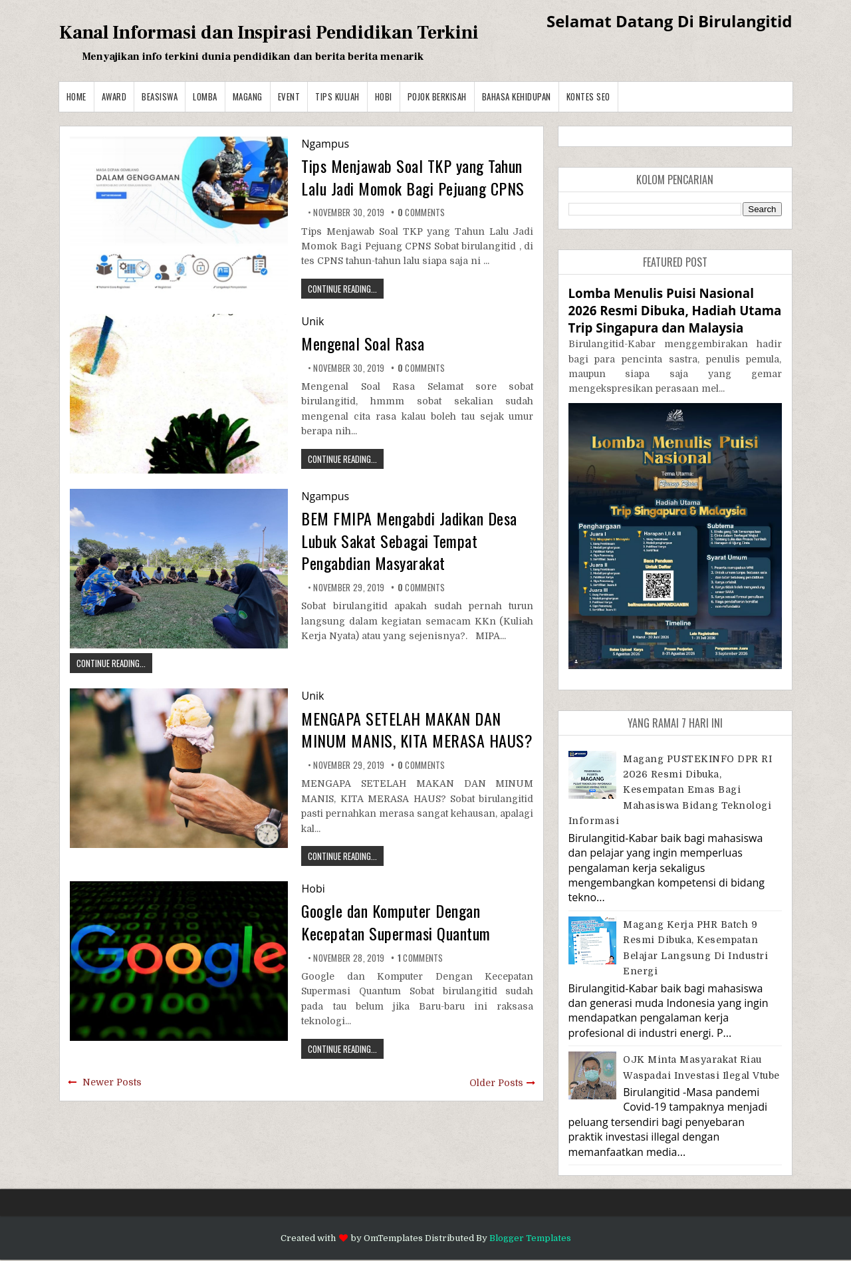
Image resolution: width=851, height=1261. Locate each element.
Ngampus (325, 143)
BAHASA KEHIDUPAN (516, 96)
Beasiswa (160, 96)
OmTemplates (393, 1238)
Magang (248, 96)
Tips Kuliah (337, 96)
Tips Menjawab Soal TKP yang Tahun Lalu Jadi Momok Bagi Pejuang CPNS (413, 177)
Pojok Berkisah (437, 96)
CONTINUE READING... (342, 288)
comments (421, 212)
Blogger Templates (530, 1238)
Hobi (383, 96)
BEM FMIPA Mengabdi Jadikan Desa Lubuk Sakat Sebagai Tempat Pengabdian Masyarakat (409, 540)
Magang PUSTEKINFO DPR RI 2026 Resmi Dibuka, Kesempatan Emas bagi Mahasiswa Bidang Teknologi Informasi (670, 790)
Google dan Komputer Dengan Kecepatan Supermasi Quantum (396, 922)
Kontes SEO (588, 96)
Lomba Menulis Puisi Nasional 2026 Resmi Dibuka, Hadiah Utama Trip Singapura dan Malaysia (675, 310)
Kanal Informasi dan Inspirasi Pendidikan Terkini (269, 33)
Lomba (205, 96)
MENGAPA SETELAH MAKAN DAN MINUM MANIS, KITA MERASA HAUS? (417, 729)
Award (114, 96)
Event (289, 96)
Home (76, 96)
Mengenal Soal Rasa (362, 343)
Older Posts (496, 1082)
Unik (312, 321)
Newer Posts (112, 1082)
